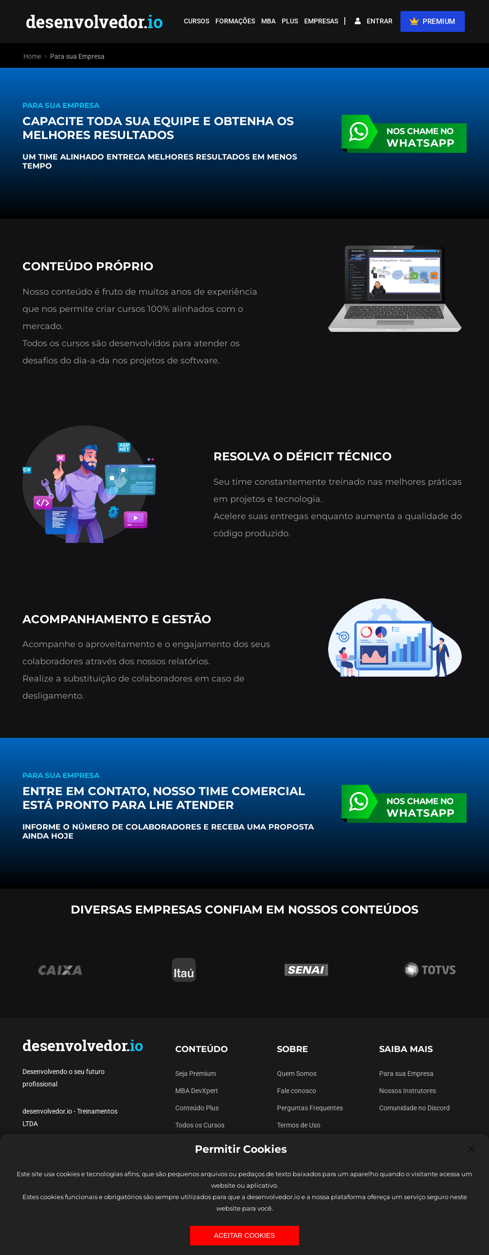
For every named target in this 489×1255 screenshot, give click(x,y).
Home (32, 56)
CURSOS (196, 21)
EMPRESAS (321, 21)
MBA (268, 21)
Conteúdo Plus (197, 1108)
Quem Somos (297, 1073)
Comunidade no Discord (414, 1108)
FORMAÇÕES (235, 21)
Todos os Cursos (199, 1125)
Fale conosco (296, 1091)
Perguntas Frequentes (310, 1108)
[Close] (471, 1149)
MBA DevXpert (196, 1091)
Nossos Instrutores (407, 1091)
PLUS (290, 21)
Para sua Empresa (406, 1073)
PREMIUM (432, 21)
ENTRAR (374, 21)
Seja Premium (195, 1073)
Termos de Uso (298, 1125)
